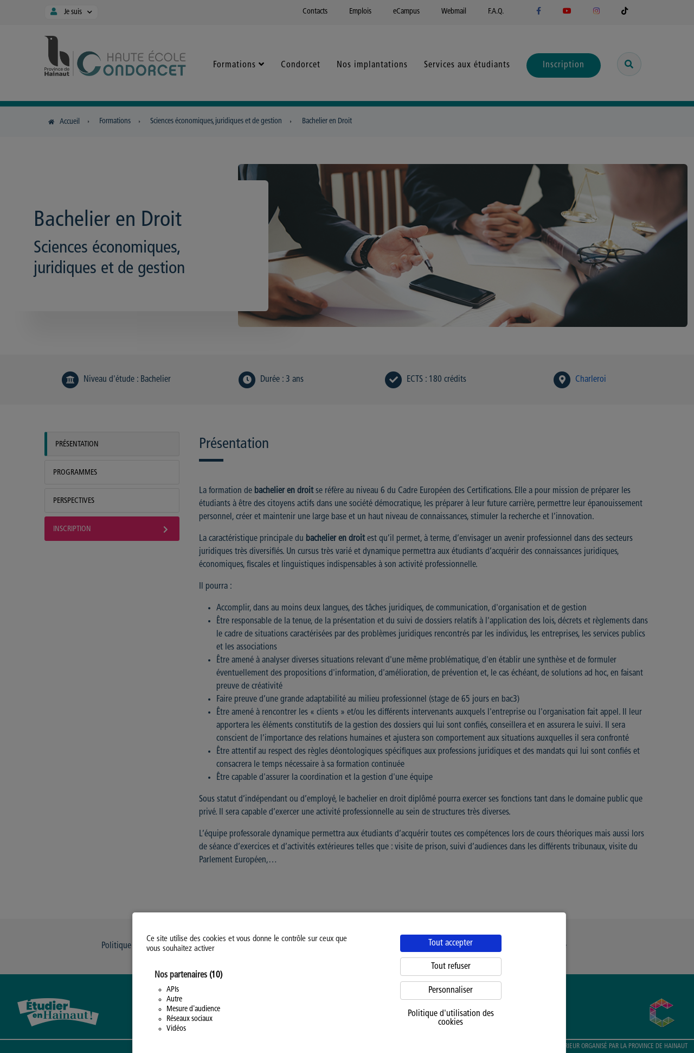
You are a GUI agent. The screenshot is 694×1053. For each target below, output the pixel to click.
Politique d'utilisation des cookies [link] (451, 1018)
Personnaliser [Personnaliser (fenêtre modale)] (450, 990)
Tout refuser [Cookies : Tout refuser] (451, 966)
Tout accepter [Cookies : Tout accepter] (450, 943)
